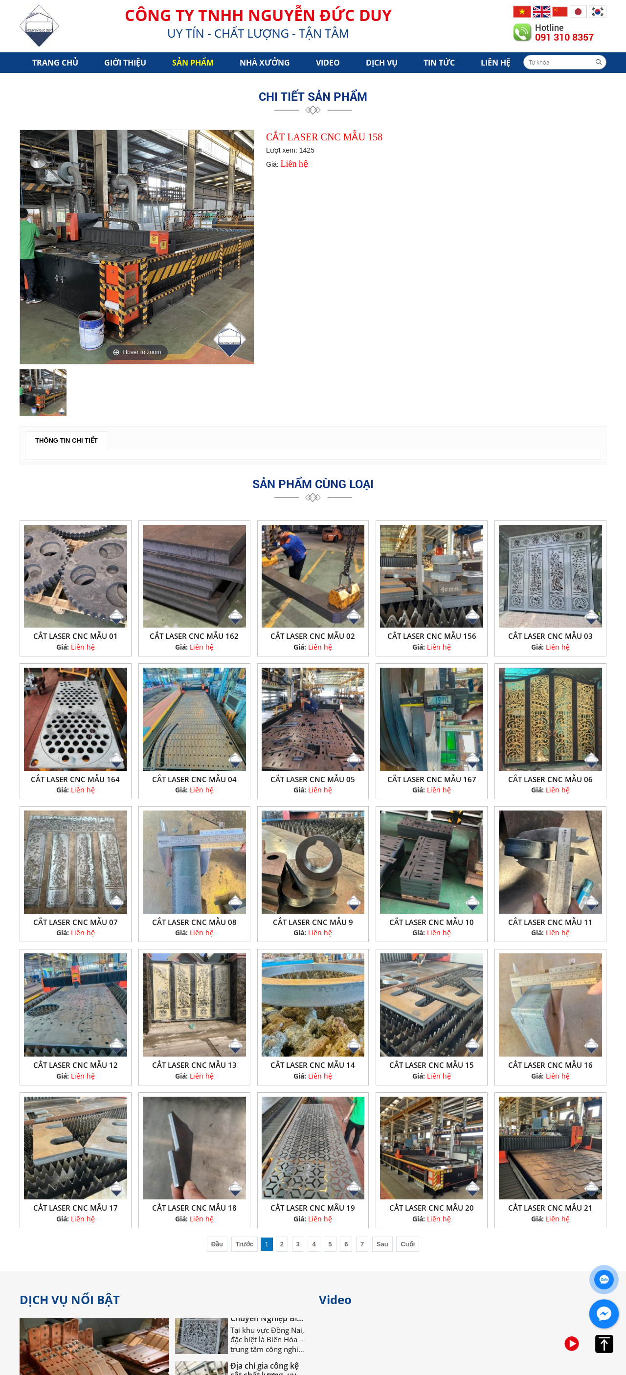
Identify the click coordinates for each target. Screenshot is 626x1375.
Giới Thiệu (125, 62)
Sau (382, 1244)
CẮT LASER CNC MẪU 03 (550, 636)
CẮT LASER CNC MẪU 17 (75, 1208)
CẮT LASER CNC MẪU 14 (312, 1065)
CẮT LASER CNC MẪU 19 (312, 1208)
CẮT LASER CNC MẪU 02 (312, 636)
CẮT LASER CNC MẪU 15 (431, 1065)
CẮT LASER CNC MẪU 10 (431, 922)
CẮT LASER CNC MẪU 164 (75, 779)
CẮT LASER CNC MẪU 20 (431, 1208)
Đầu (217, 1244)
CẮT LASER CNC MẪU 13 (194, 1065)
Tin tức (439, 62)
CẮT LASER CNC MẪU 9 (313, 922)
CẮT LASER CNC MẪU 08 (194, 922)
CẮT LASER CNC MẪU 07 (75, 922)
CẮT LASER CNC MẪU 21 (550, 1208)
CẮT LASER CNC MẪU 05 (312, 779)
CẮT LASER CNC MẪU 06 (550, 779)
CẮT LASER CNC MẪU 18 (194, 1208)
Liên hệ (496, 62)
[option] (137, 247)
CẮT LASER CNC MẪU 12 (75, 1065)
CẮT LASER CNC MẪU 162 (194, 636)
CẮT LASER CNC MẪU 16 (550, 1065)
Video (328, 62)
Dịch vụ (382, 62)
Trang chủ (55, 62)
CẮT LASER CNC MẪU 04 (194, 779)
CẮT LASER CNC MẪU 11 (550, 922)
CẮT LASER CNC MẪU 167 (431, 779)
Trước (245, 1244)
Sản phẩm (193, 62)
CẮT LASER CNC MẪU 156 (431, 636)
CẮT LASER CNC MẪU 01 (75, 636)
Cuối (408, 1244)
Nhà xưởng (265, 62)
